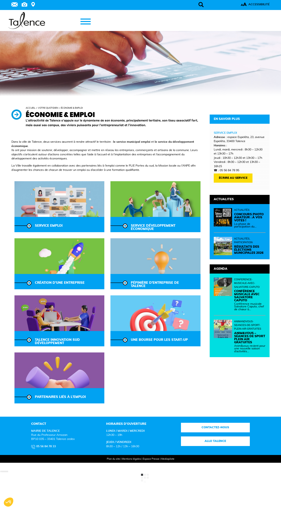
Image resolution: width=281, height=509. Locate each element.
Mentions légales (131, 459)
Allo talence (215, 441)
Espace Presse (151, 459)
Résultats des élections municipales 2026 (248, 249)
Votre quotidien (48, 108)
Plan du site (113, 459)
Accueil (30, 108)
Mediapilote (167, 459)
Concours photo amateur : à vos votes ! (249, 217)
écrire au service (233, 178)
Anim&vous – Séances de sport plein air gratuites (249, 338)
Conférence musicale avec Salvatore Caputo (246, 296)
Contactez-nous (215, 427)
